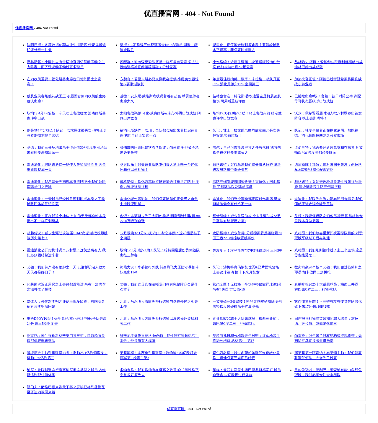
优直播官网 (176, 409)
